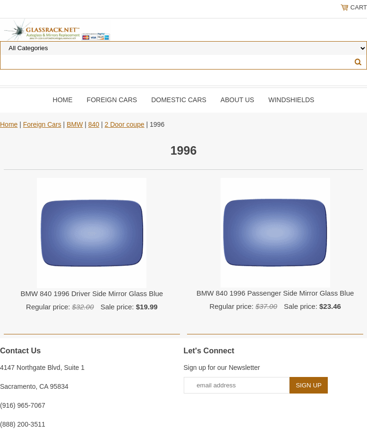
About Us (237, 100)
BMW (75, 124)
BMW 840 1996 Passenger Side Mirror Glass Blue (275, 293)
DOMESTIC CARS (178, 100)
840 (93, 124)
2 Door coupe (125, 124)
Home (63, 100)
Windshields (291, 100)
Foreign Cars (112, 100)
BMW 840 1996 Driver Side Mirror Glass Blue (91, 293)
